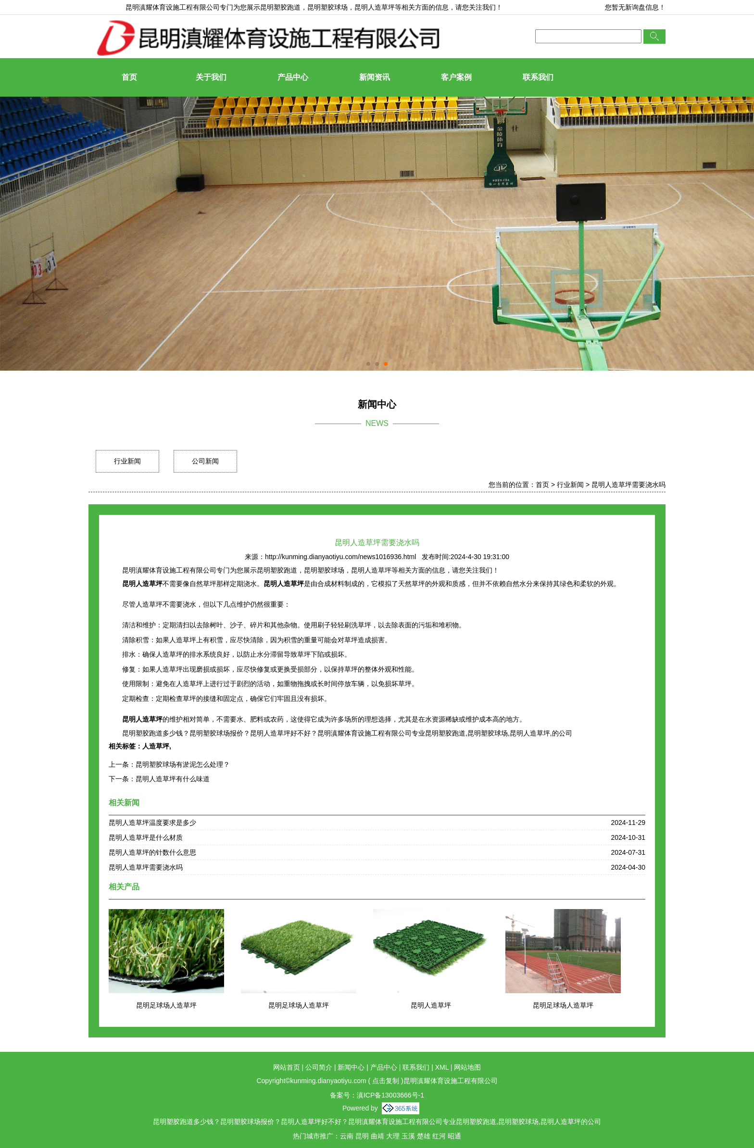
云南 (346, 1136)
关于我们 (211, 77)
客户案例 (456, 77)
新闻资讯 (374, 77)
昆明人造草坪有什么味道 (173, 779)
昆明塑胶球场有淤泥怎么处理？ (183, 764)
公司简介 (318, 1067)
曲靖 (377, 1136)
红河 (439, 1136)
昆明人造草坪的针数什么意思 (152, 852)
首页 (129, 77)
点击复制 (385, 1081)
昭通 (454, 1136)
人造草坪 (155, 746)
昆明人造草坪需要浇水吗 (628, 484)
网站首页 (286, 1067)
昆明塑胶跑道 (280, 7)
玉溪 (408, 1136)
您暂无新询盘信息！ (635, 7)
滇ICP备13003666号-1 (390, 1095)
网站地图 (467, 1067)
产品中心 (292, 77)
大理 (393, 1136)
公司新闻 (205, 461)
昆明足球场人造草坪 (166, 1005)
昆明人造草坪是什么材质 (146, 837)
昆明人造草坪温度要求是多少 (152, 822)
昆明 (362, 1136)
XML (442, 1067)
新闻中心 (351, 1067)
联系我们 (538, 77)
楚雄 (423, 1136)
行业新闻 (127, 461)
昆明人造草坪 (431, 1005)
